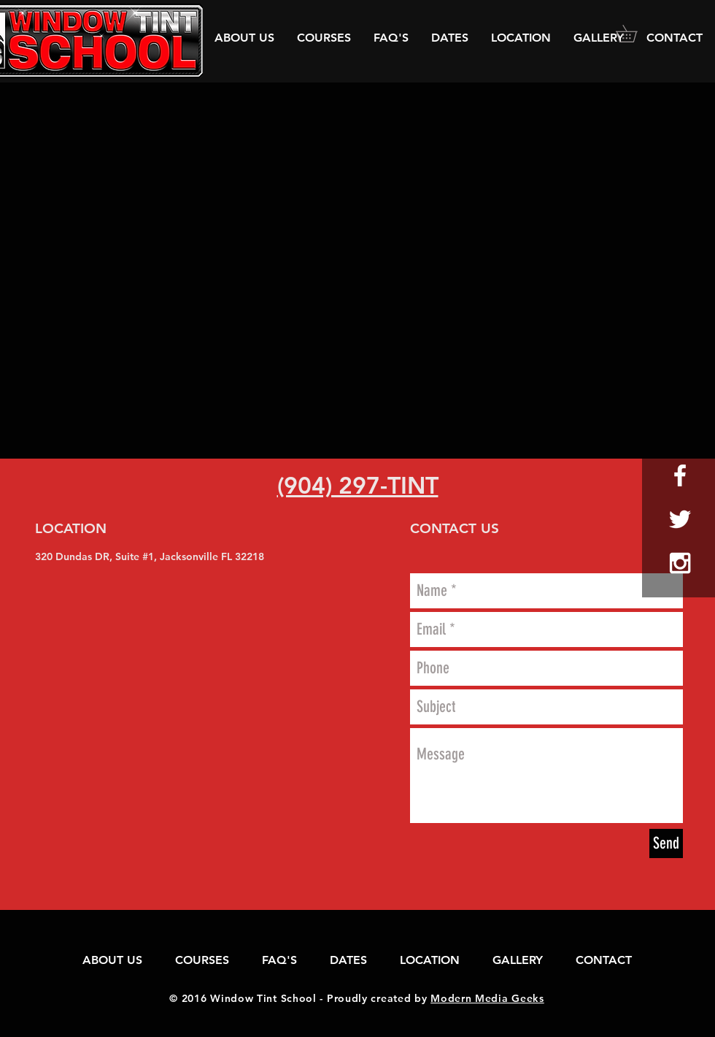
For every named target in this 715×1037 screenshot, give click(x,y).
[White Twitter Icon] (680, 519)
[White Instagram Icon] (680, 563)
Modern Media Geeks (487, 998)
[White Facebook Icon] (680, 475)
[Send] (666, 843)
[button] (635, 33)
